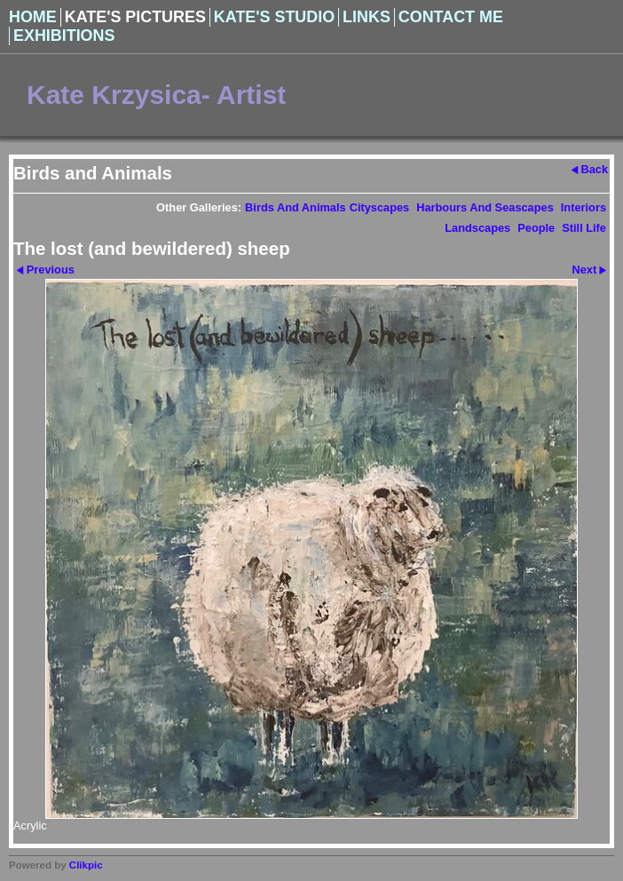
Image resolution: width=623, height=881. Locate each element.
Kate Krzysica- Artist (156, 94)
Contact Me (450, 17)
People (536, 227)
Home (33, 17)
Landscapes (477, 227)
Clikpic (86, 865)
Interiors (583, 207)
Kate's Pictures (135, 17)
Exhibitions (63, 35)
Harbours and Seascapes (485, 207)
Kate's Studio (274, 17)
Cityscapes (380, 207)
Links (366, 17)
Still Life (584, 227)
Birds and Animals (295, 207)
